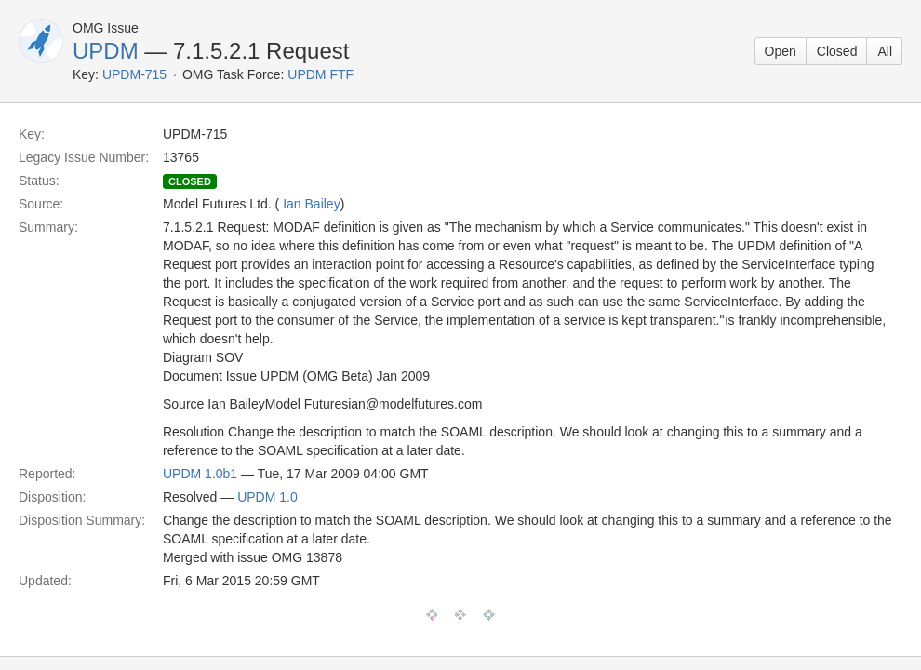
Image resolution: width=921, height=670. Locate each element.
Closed (837, 51)
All (884, 51)
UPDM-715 (134, 74)
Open (780, 51)
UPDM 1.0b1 (200, 473)
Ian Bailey (311, 203)
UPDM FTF (320, 74)
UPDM (106, 50)
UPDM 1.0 (267, 496)
